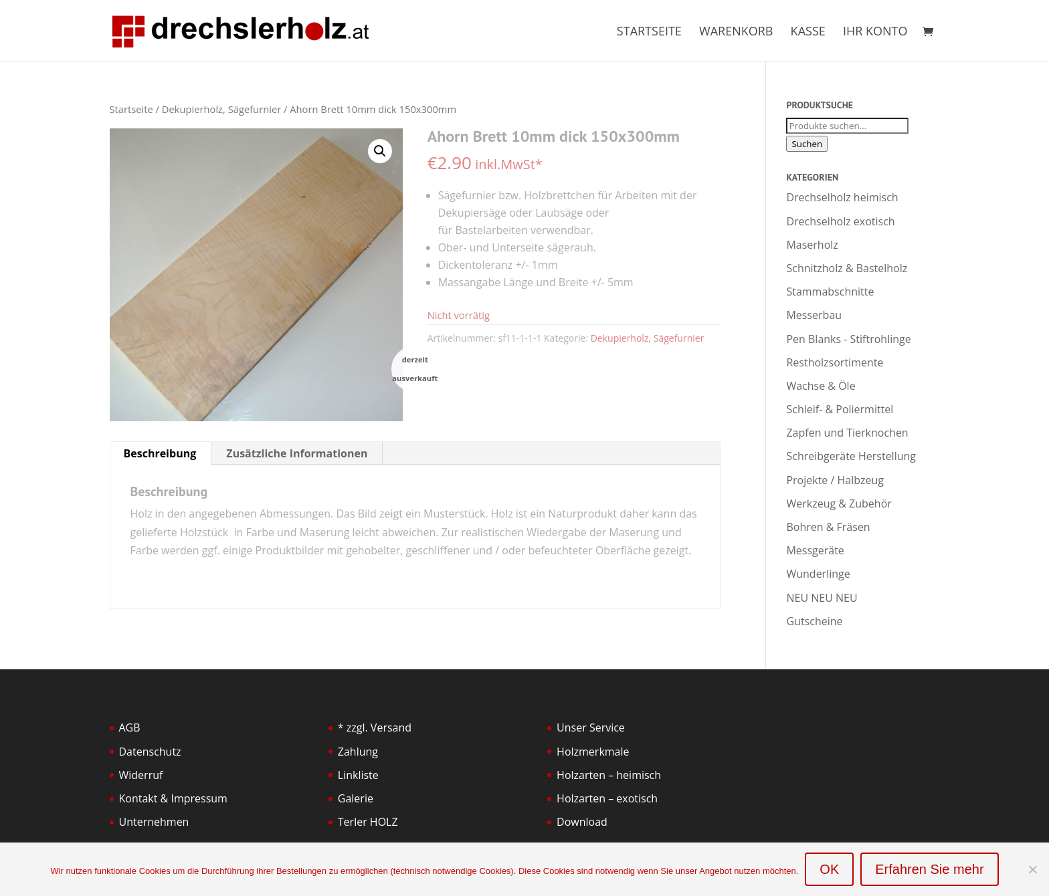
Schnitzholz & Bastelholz (846, 268)
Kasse (808, 32)
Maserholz (812, 244)
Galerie (355, 798)
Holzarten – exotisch (607, 798)
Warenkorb (736, 32)
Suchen (806, 144)
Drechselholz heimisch (842, 197)
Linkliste (358, 775)
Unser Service (591, 727)
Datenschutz (150, 751)
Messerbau (814, 315)
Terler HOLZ (368, 821)
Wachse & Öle (820, 385)
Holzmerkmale (593, 751)
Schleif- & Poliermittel (839, 409)
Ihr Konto (875, 32)
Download (582, 821)
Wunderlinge (818, 573)
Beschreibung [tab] (160, 453)
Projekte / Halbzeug (835, 480)
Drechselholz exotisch (840, 221)
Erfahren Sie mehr (929, 869)
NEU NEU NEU (821, 597)
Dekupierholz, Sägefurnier (221, 109)
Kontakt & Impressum (173, 798)
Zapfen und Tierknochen (847, 432)
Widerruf (141, 775)
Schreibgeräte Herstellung (851, 456)
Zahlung (358, 751)
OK (829, 869)
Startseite (649, 32)
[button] (380, 151)
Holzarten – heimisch (609, 775)
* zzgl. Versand (374, 727)
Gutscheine (814, 621)
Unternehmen (154, 821)
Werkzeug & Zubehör (838, 503)
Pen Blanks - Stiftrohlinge (848, 339)
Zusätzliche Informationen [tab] (296, 453)
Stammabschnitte (830, 291)
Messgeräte (815, 550)
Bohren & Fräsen (828, 527)
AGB (129, 727)
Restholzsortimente (834, 362)
